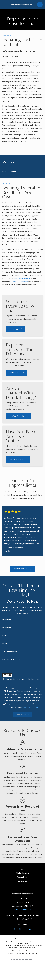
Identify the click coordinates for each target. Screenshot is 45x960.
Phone (5, 635)
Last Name (6, 627)
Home (22, 869)
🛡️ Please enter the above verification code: (20, 679)
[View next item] (32, 561)
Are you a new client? (11, 651)
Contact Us (22, 881)
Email (4, 643)
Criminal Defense (22, 873)
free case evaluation (19, 282)
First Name (6, 619)
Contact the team (22, 278)
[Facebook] (15, 929)
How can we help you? (11, 659)
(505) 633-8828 (22, 919)
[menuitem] (22, 171)
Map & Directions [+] (22, 909)
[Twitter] (20, 929)
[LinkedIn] (25, 929)
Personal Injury (22, 877)
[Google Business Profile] (30, 929)
